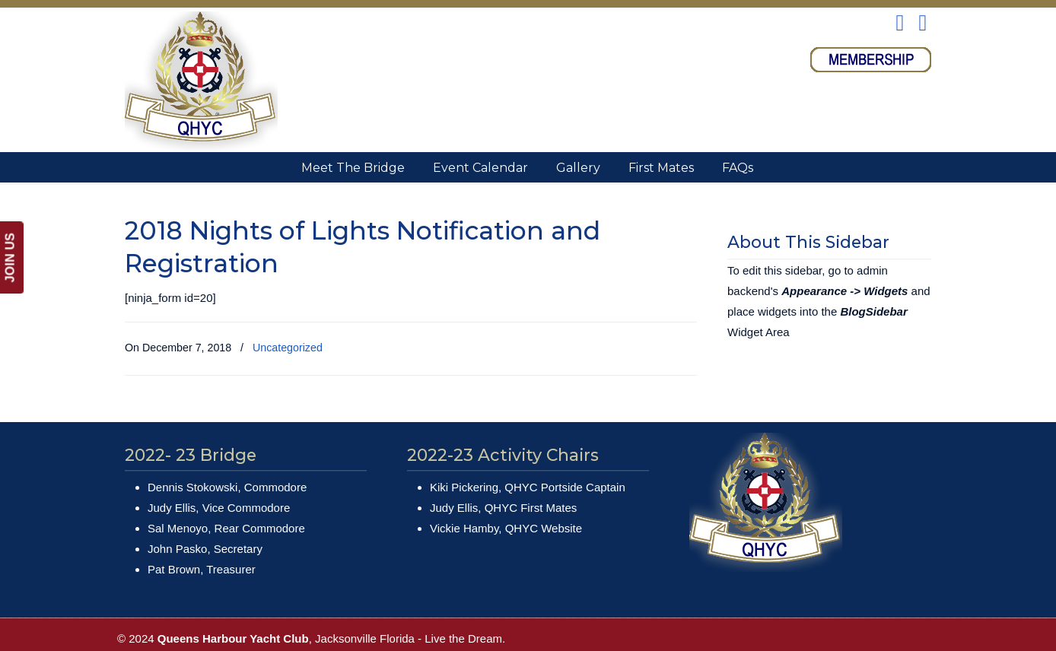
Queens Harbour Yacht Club (201, 81)
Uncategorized (288, 347)
